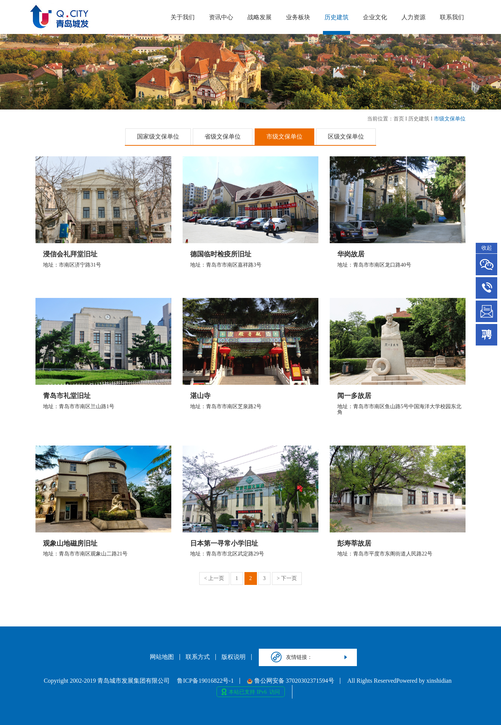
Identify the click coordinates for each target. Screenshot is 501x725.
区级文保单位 (346, 136)
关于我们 (183, 17)
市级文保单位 (450, 119)
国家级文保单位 (158, 136)
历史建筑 (336, 17)
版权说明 (233, 657)
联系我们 (452, 17)
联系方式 (198, 657)
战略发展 (259, 17)
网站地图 (162, 657)
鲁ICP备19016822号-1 (205, 681)
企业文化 (375, 17)
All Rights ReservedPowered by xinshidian (399, 681)
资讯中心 (221, 17)
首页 (398, 119)
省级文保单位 (222, 136)
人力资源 (413, 17)
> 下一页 (287, 578)
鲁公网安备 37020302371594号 (290, 681)
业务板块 (298, 17)
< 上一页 (214, 578)
